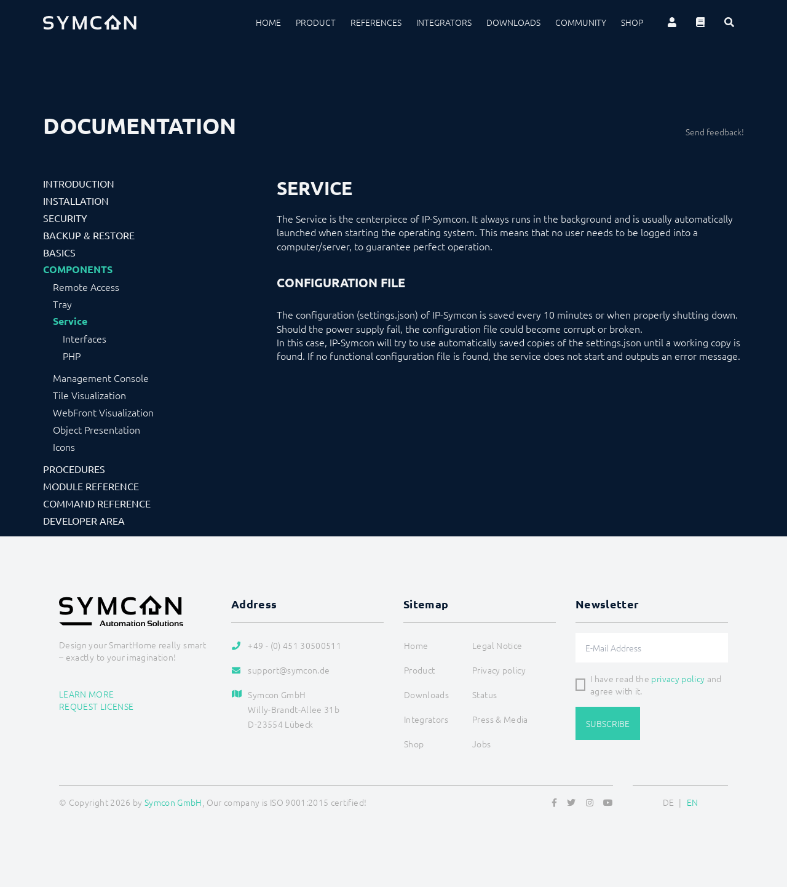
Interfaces (84, 338)
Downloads (513, 22)
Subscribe (608, 723)
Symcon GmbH (173, 802)
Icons (64, 446)
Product (316, 22)
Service (70, 321)
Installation (76, 200)
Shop (632, 22)
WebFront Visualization (103, 412)
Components (78, 269)
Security (65, 218)
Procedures (74, 469)
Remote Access (86, 286)
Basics (59, 252)
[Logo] (89, 22)
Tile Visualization (89, 395)
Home (268, 22)
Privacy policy (499, 670)
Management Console (101, 378)
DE (668, 802)
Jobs (481, 744)
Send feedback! (715, 131)
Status (484, 694)
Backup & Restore (89, 235)
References (375, 22)
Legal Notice (497, 645)
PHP (72, 355)
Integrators (444, 22)
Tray (62, 304)
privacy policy (678, 678)
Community (580, 22)
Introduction (78, 183)
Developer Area (84, 520)
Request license (96, 706)
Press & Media (500, 719)
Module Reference (91, 486)
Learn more (86, 694)
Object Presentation (96, 429)
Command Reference (97, 503)
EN (692, 802)
